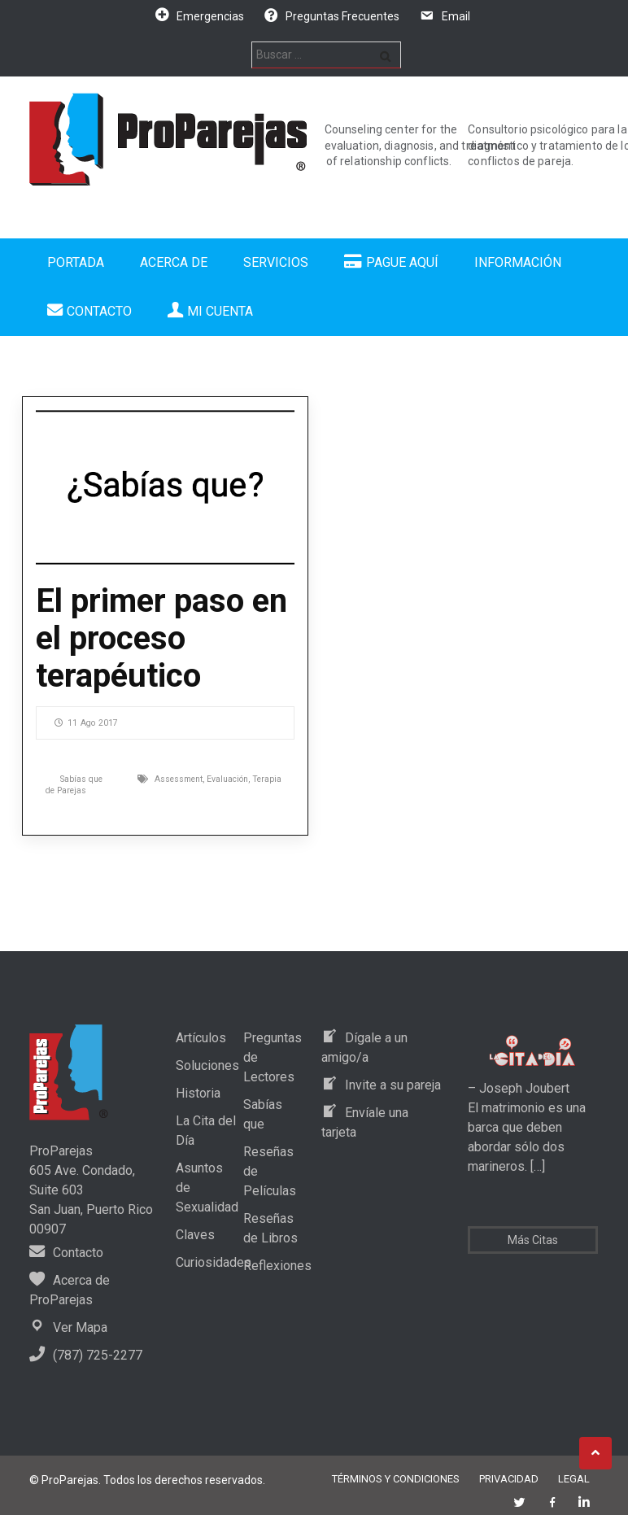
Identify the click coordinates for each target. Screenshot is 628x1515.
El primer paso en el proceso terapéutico (161, 638)
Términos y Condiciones (396, 1479)
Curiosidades (213, 1262)
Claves (195, 1234)
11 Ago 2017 (86, 723)
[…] (536, 1166)
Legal (574, 1479)
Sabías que (81, 779)
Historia (198, 1093)
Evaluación (227, 779)
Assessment (179, 779)
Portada (75, 262)
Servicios (275, 262)
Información (517, 262)
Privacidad (509, 1479)
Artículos (201, 1038)
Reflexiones (277, 1265)
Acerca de (173, 262)
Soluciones (207, 1065)
